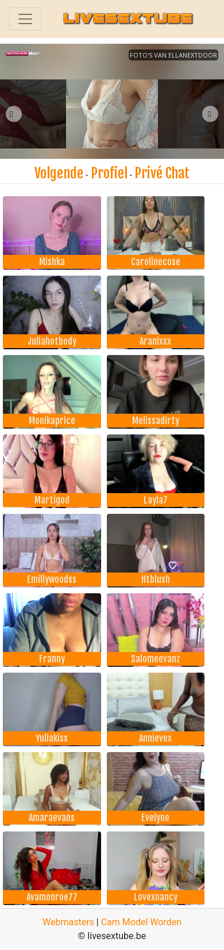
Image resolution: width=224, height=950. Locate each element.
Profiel (109, 173)
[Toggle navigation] (25, 18)
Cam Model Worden (141, 922)
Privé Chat (162, 173)
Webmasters (68, 922)
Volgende (58, 173)
